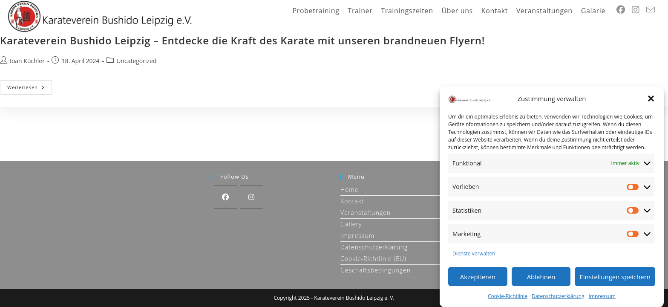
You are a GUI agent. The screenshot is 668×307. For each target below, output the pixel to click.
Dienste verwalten (473, 255)
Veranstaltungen (365, 213)
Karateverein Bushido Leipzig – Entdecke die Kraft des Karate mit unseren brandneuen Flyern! (242, 40)
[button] (651, 100)
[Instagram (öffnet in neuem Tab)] (635, 10)
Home (349, 189)
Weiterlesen (29, 89)
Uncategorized (136, 61)
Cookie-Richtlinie (507, 298)
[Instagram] (251, 197)
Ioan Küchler (27, 61)
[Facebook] (225, 197)
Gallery (351, 224)
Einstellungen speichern (615, 278)
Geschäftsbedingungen (375, 270)
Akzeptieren (477, 278)
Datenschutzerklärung (558, 298)
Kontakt (352, 201)
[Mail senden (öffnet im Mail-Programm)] (650, 9)
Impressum (602, 298)
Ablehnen (541, 278)
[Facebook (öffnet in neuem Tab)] (620, 10)
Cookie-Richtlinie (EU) (373, 259)
